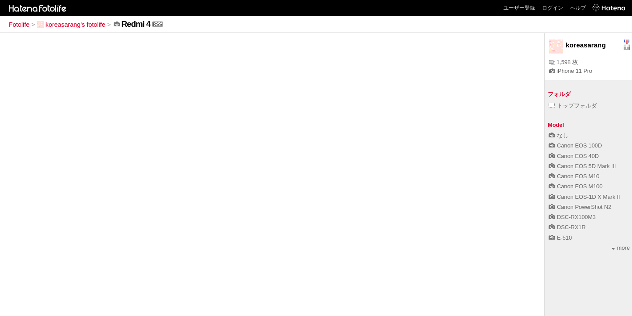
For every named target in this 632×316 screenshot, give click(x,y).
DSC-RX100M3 (572, 217)
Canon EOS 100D (575, 145)
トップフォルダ (573, 105)
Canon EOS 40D (574, 156)
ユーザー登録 (519, 8)
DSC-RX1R (567, 227)
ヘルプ (578, 8)
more (621, 247)
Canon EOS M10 (574, 176)
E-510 (560, 237)
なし (558, 135)
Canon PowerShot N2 (580, 207)
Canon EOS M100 (576, 186)
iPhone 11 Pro (570, 71)
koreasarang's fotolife (71, 24)
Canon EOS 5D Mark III (582, 166)
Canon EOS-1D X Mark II (584, 197)
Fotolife (19, 24)
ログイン (552, 8)
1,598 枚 (563, 62)
